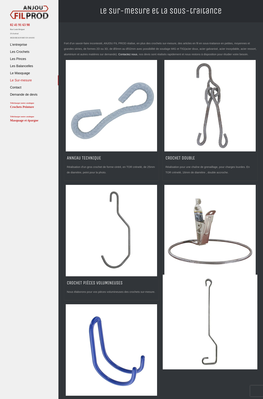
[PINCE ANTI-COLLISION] (210, 230)
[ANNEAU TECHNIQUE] (111, 105)
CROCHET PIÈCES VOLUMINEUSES (95, 283)
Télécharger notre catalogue (22, 105)
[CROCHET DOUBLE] (210, 105)
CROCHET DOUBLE (180, 158)
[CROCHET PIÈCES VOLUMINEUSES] (111, 230)
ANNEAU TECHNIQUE (84, 158)
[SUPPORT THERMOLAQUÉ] (111, 350)
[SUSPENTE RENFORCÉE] (210, 322)
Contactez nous (127, 54)
